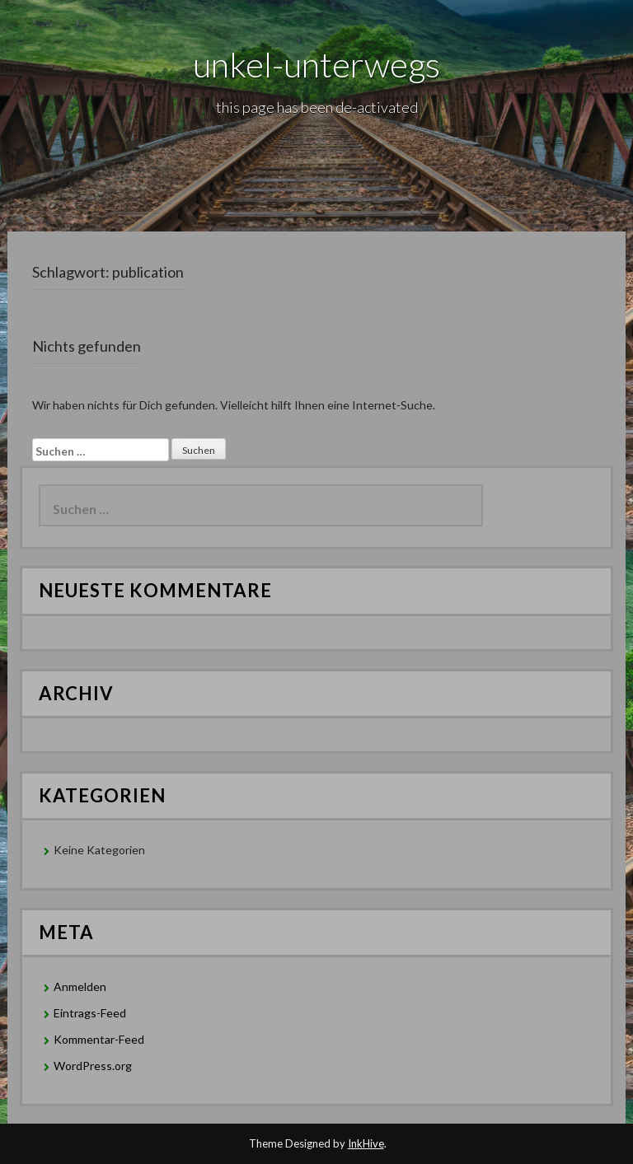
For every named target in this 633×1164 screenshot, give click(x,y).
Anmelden (80, 986)
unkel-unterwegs (316, 64)
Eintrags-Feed (90, 1013)
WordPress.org (93, 1066)
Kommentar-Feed (99, 1039)
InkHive (366, 1143)
